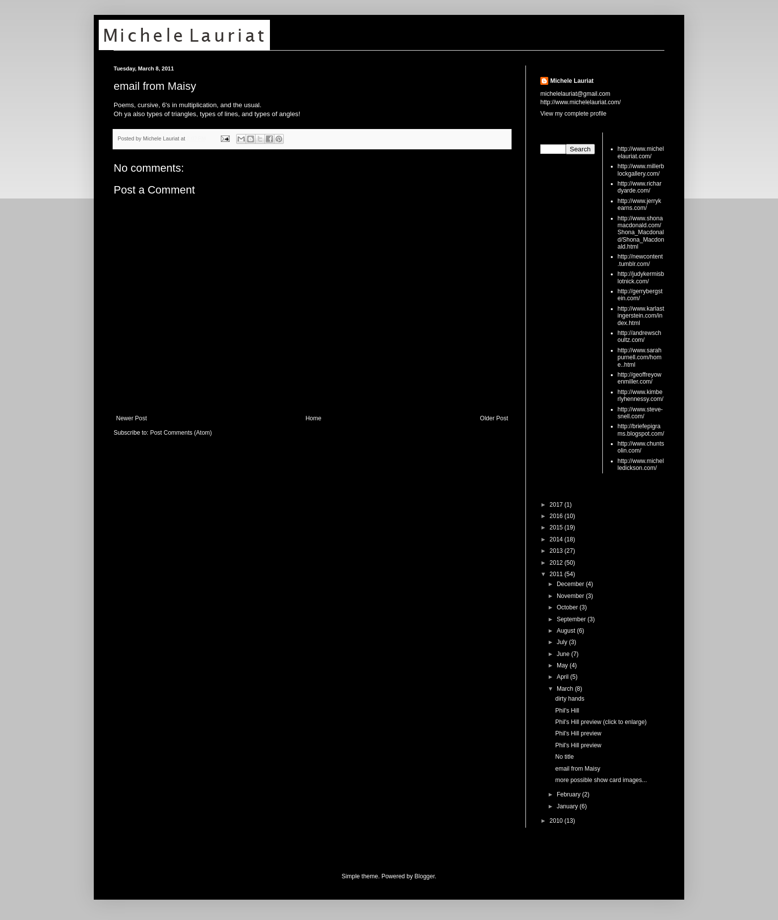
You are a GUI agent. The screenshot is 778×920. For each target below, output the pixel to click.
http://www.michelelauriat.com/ (641, 152)
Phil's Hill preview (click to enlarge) (601, 722)
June (564, 654)
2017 (557, 504)
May (563, 665)
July (563, 642)
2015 (557, 527)
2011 (557, 574)
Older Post (494, 418)
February (569, 794)
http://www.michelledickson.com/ (641, 464)
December (571, 584)
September (572, 619)
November (571, 595)
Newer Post (131, 418)
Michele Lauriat (571, 80)
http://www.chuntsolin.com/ (641, 447)
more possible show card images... (601, 780)
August (567, 630)
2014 (557, 539)
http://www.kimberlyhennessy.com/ (640, 395)
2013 (557, 550)
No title (564, 756)
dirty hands (569, 698)
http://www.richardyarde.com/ (640, 187)
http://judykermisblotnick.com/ (641, 277)
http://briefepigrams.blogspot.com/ (641, 430)
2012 (557, 562)
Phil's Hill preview (578, 733)
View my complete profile (573, 113)
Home (314, 418)
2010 (557, 820)
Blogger (424, 876)
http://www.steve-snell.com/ (640, 413)
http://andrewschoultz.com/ (639, 336)
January (568, 806)
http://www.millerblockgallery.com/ (641, 170)
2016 (557, 516)
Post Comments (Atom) (181, 432)
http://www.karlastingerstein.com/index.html (641, 316)
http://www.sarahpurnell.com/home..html (640, 357)
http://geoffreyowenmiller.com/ (640, 378)
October (568, 607)
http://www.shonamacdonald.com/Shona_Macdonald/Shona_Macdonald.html (641, 233)
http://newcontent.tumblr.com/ (640, 260)
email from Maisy (155, 86)
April (563, 676)
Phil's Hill (567, 710)
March (566, 688)
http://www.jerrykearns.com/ (639, 204)
